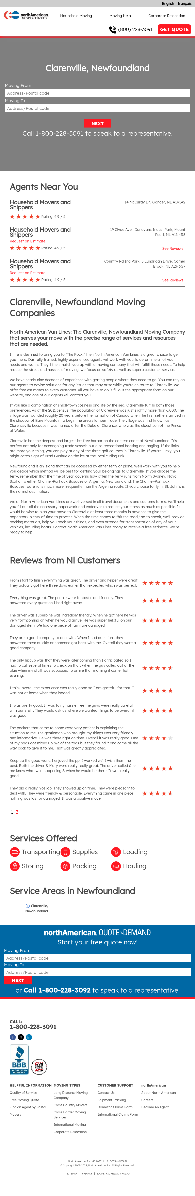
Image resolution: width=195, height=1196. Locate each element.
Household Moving (76, 15)
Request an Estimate (27, 241)
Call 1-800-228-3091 (52, 133)
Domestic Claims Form (115, 1107)
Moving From (18, 85)
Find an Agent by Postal (28, 1107)
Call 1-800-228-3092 (57, 990)
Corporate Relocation (166, 15)
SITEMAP (72, 1173)
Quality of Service (23, 1093)
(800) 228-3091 (135, 29)
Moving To (15, 100)
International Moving (70, 1124)
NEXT (98, 123)
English (168, 3)
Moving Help (120, 15)
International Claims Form (118, 1114)
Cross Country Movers (70, 1105)
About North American (158, 1093)
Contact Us (106, 1093)
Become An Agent (155, 1107)
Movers (15, 1114)
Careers (147, 1100)
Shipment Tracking (112, 1100)
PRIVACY (87, 1173)
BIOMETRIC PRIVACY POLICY (114, 1173)
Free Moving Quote (24, 1100)
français (185, 3)
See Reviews (172, 248)
